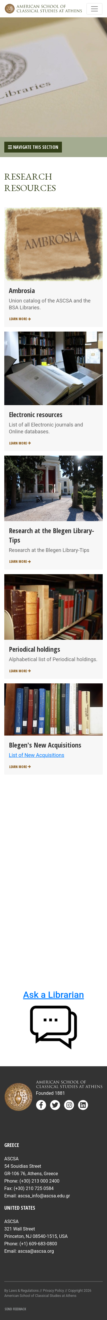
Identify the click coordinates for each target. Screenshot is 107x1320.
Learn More (20, 318)
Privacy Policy (53, 1291)
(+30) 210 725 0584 (34, 1188)
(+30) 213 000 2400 (39, 1181)
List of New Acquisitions (36, 755)
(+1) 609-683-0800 (38, 1243)
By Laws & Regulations (21, 1291)
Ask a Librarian (53, 994)
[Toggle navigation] (94, 9)
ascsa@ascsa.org (36, 1251)
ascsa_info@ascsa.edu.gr (44, 1196)
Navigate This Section (33, 147)
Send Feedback (15, 1309)
